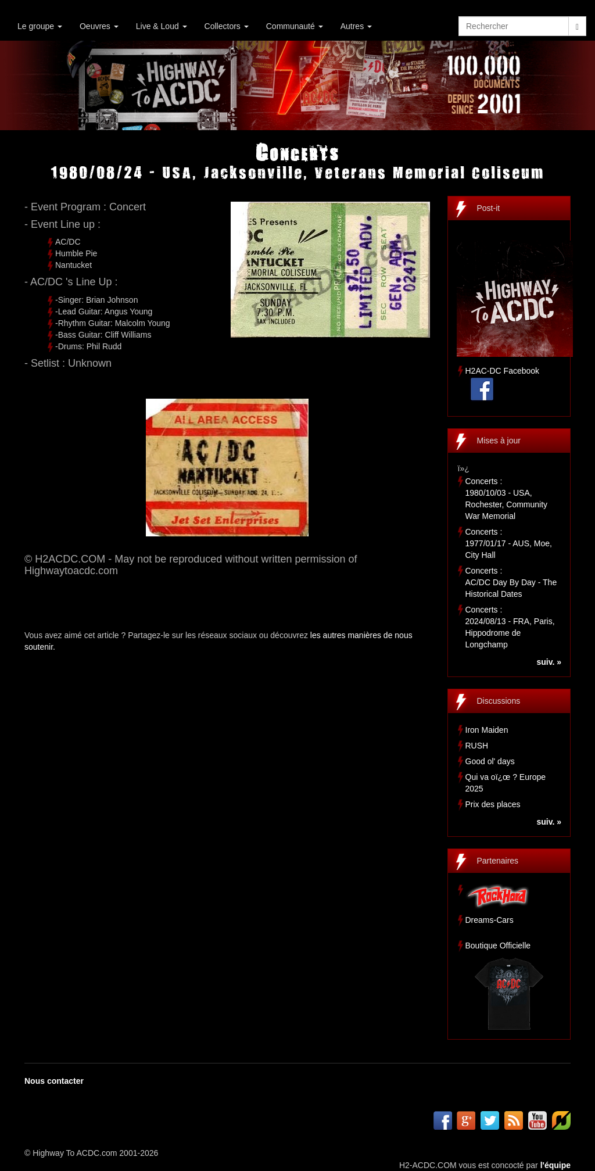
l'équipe (555, 1165)
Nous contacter (54, 1081)
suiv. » (548, 662)
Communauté (294, 26)
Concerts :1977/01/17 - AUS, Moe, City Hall (508, 543)
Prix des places (493, 804)
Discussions (499, 701)
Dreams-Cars (489, 920)
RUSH (477, 745)
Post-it (488, 208)
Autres (356, 26)
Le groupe (39, 26)
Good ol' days (490, 761)
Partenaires (498, 860)
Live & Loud (161, 26)
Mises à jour (499, 440)
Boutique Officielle (498, 945)
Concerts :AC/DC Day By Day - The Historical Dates (511, 582)
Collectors (227, 26)
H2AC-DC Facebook (502, 370)
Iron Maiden (486, 730)
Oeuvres (99, 26)
